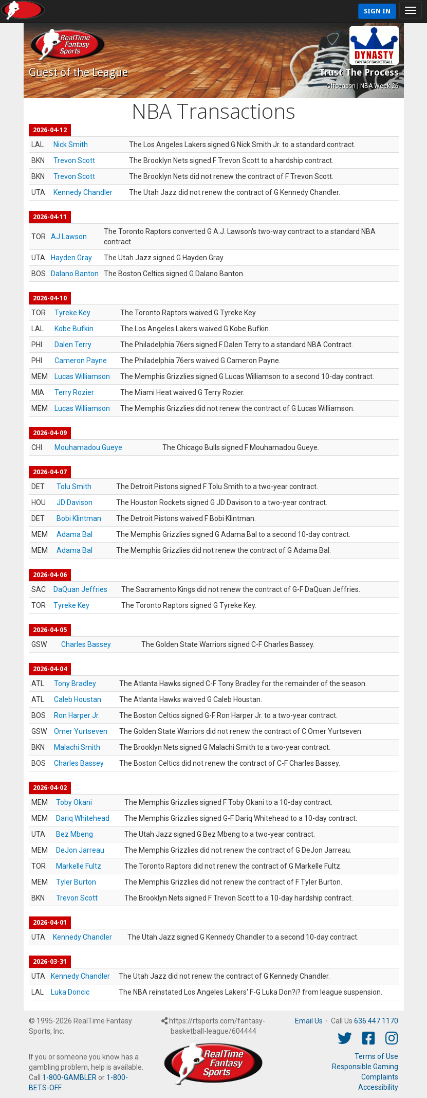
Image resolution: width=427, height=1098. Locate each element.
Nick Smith (70, 144)
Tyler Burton (76, 882)
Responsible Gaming (365, 1067)
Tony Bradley (75, 683)
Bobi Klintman (79, 518)
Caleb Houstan (77, 699)
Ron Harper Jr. (77, 715)
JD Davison (74, 502)
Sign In (377, 11)
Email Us (309, 1021)
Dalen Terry (72, 344)
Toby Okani (74, 802)
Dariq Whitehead (82, 818)
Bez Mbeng (74, 834)
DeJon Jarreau (80, 850)
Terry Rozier (74, 392)
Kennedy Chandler (83, 192)
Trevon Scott (74, 160)
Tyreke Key (72, 313)
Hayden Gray (71, 258)
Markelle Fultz (78, 866)
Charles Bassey (86, 644)
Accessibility (378, 1087)
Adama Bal (74, 534)
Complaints (379, 1077)
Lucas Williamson (82, 376)
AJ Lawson (69, 236)
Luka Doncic (70, 992)
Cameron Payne (80, 360)
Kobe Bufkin (74, 329)
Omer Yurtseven (80, 731)
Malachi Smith (77, 747)
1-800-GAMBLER (69, 1077)
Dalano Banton (75, 273)
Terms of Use (376, 1056)
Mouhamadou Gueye (88, 447)
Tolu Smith (74, 486)
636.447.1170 (376, 1021)
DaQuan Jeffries (80, 589)
